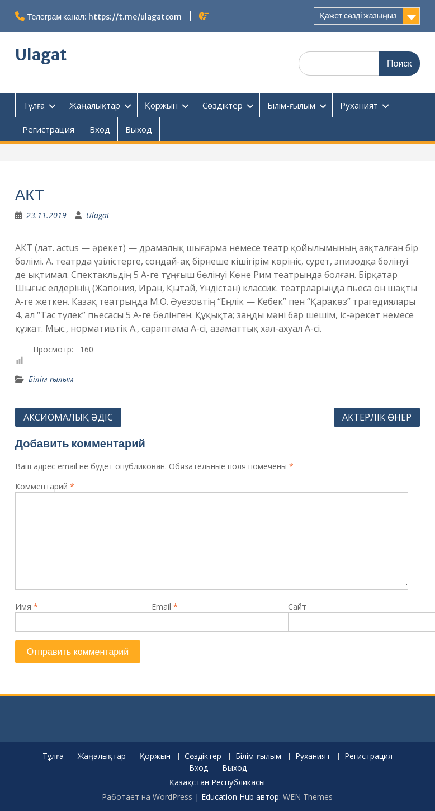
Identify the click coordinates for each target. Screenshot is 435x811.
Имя (26, 606)
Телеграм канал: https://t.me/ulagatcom (104, 17)
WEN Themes (308, 796)
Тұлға (34, 105)
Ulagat (41, 55)
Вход (99, 129)
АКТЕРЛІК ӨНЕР (377, 417)
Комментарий (44, 486)
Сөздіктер (222, 105)
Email (165, 606)
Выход (138, 129)
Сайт (297, 606)
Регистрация (48, 129)
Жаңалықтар (94, 105)
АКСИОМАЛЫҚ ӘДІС (68, 417)
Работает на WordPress (147, 796)
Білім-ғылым (291, 105)
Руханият (359, 105)
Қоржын (161, 105)
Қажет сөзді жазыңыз (358, 16)
